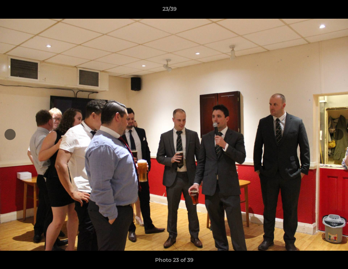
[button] (316, 10)
